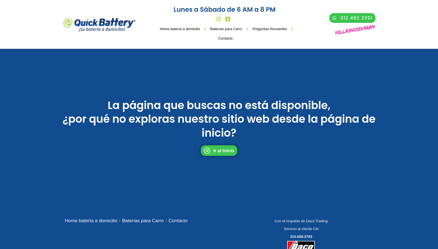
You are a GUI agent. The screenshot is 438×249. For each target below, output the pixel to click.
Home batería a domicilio (180, 29)
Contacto (225, 38)
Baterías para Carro (226, 29)
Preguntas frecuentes (270, 29)
